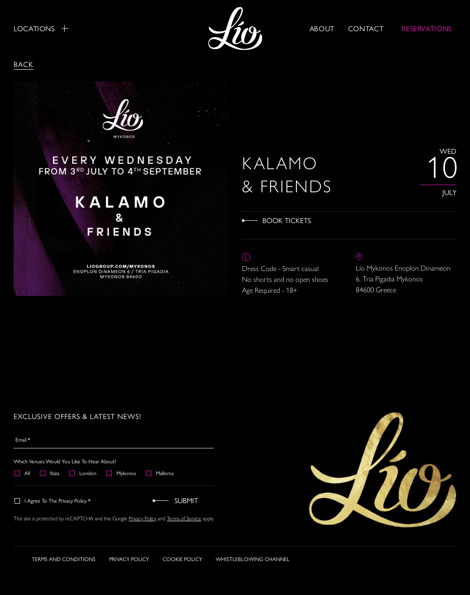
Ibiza (50, 472)
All (22, 472)
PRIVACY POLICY (129, 559)
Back (24, 64)
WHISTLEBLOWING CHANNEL (253, 559)
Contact (365, 28)
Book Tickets (286, 220)
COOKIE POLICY (182, 559)
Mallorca (160, 472)
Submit (186, 500)
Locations (41, 28)
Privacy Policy (142, 518)
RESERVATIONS (427, 28)
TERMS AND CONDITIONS (64, 559)
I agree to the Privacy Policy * (53, 500)
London (83, 472)
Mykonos (121, 472)
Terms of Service (184, 518)
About (322, 28)
